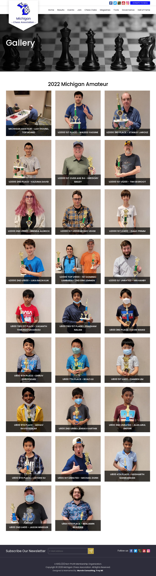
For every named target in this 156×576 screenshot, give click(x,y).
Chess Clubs (91, 9)
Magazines (105, 9)
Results (60, 9)
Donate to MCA (140, 3)
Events (71, 9)
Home (51, 9)
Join (79, 9)
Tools (116, 9)
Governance (128, 9)
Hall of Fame (144, 9)
